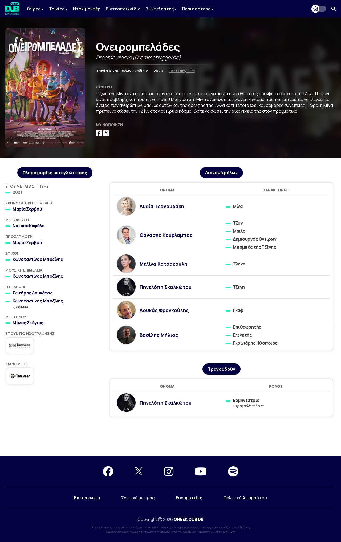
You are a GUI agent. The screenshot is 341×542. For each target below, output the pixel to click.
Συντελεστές (161, 9)
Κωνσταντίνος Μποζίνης (38, 259)
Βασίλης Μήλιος (159, 335)
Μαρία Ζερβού (27, 209)
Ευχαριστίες (189, 498)
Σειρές (35, 9)
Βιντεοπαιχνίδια (123, 9)
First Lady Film (182, 70)
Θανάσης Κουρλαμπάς (166, 235)
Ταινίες (58, 9)
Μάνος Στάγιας (28, 323)
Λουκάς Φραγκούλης (164, 310)
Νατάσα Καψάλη (28, 226)
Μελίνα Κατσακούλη (163, 264)
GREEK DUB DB (189, 519)
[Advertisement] (170, 437)
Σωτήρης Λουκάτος (32, 293)
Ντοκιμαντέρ (86, 9)
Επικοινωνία (87, 498)
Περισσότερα (198, 9)
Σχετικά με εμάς (138, 498)
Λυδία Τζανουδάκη (162, 206)
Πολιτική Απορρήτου (245, 498)
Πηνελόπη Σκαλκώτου (166, 287)
